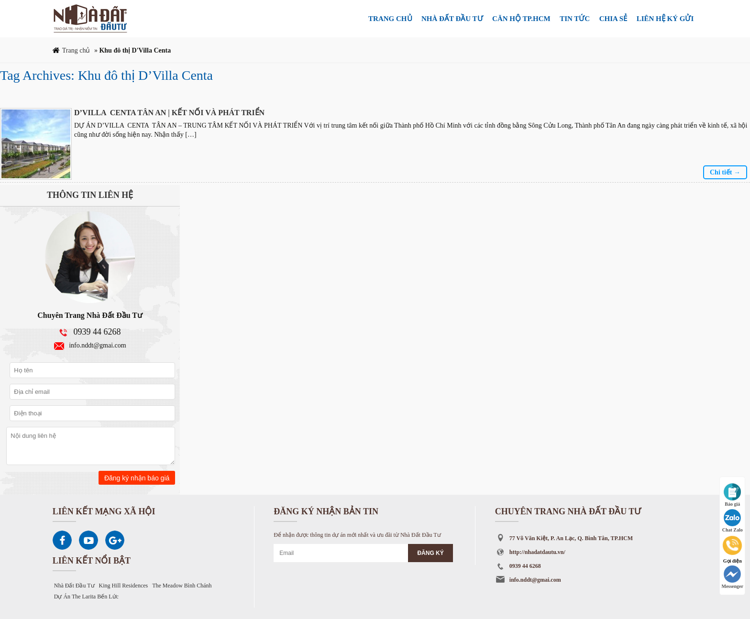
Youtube (88, 540)
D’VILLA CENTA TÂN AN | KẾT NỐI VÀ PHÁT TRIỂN (169, 113)
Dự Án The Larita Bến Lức (86, 596)
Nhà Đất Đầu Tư (74, 585)
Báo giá (732, 495)
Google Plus (114, 540)
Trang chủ (76, 50)
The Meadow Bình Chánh (181, 585)
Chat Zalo (732, 520)
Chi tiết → (725, 172)
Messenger (732, 577)
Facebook (62, 540)
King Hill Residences (123, 585)
